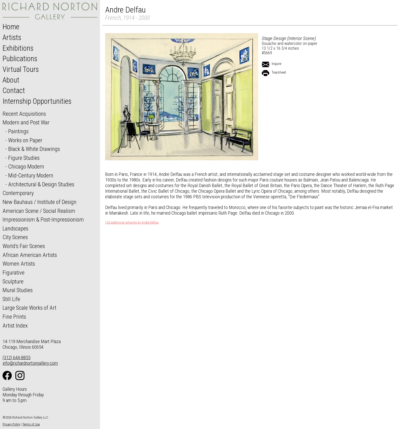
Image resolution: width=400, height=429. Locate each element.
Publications (20, 58)
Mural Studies (18, 290)
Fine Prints (14, 316)
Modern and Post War (26, 122)
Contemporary (18, 193)
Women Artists (19, 263)
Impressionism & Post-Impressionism (43, 219)
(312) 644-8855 (16, 357)
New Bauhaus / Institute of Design (40, 202)
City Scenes (15, 237)
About (11, 80)
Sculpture (13, 281)
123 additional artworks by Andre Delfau (132, 222)
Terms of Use (31, 424)
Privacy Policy (11, 424)
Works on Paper (25, 140)
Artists (12, 37)
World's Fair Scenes (24, 246)
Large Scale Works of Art (29, 307)
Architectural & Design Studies (41, 184)
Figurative (13, 272)
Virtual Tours (21, 69)
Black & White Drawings (34, 149)
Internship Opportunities (37, 101)
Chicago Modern (26, 166)
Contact (14, 90)
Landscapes (15, 228)
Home (11, 26)
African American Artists (30, 255)
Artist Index (15, 325)
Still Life (11, 299)
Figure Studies (24, 157)
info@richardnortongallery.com (30, 363)
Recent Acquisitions (24, 113)
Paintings (18, 131)
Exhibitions (18, 48)
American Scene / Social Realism (39, 210)
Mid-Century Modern (30, 175)
